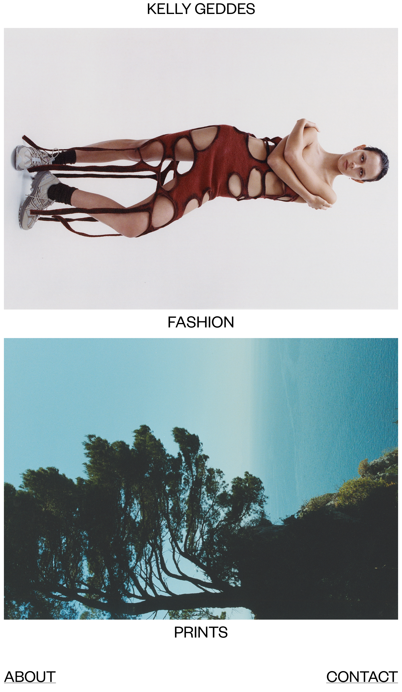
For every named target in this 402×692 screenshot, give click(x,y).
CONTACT (362, 679)
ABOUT (30, 679)
